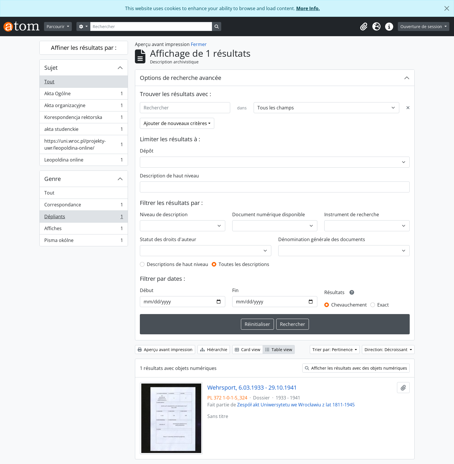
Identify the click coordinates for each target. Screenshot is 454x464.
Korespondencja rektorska (83, 118)
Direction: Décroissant (387, 349)
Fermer (199, 44)
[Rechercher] (151, 26)
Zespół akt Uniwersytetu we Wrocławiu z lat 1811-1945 (296, 404)
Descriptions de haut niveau (177, 264)
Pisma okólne (83, 241)
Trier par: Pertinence (333, 349)
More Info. (308, 8)
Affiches (83, 229)
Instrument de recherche (351, 214)
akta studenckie (83, 130)
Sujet (51, 67)
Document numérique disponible (268, 214)
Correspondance (83, 206)
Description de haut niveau (169, 176)
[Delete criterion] (408, 107)
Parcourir (56, 26)
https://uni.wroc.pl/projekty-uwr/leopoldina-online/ (83, 144)
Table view (278, 349)
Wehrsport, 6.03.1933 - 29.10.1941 (252, 387)
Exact (383, 305)
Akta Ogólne (83, 95)
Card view (247, 349)
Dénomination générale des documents (321, 239)
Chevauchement (349, 305)
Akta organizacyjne (83, 106)
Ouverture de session (421, 26)
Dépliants (83, 218)
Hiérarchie (213, 349)
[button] (363, 26)
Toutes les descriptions (244, 264)
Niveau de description (164, 214)
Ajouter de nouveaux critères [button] (175, 123)
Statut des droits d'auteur (168, 239)
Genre (52, 179)
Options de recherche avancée (180, 78)
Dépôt (146, 151)
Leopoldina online (83, 161)
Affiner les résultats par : (83, 48)
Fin (235, 290)
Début (146, 290)
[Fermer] (447, 8)
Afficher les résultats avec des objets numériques (356, 368)
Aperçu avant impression (165, 349)
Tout (49, 81)
